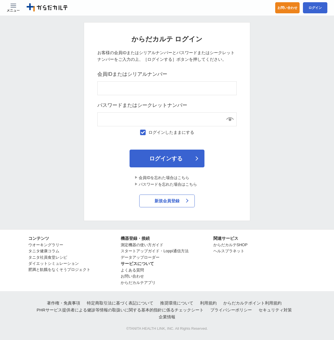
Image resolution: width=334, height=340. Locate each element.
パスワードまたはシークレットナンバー (142, 105)
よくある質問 (132, 270)
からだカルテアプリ (138, 282)
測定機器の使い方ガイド (142, 245)
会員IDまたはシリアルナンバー (132, 74)
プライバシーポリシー (231, 310)
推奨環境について (176, 303)
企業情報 (167, 316)
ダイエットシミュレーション (53, 263)
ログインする (166, 158)
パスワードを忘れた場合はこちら (168, 184)
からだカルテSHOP (230, 245)
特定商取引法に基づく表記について (120, 303)
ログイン (315, 8)
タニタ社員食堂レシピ (47, 257)
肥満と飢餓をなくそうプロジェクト (59, 270)
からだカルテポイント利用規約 (252, 303)
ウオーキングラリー (45, 245)
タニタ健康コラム (43, 251)
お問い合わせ (287, 8)
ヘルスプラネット (228, 251)
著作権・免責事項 (63, 303)
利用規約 (208, 303)
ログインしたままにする (171, 132)
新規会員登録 (167, 200)
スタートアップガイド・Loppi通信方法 (154, 251)
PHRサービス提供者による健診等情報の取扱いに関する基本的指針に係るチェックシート (120, 310)
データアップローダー (140, 257)
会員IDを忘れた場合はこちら (164, 177)
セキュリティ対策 (275, 310)
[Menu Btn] (13, 8)
